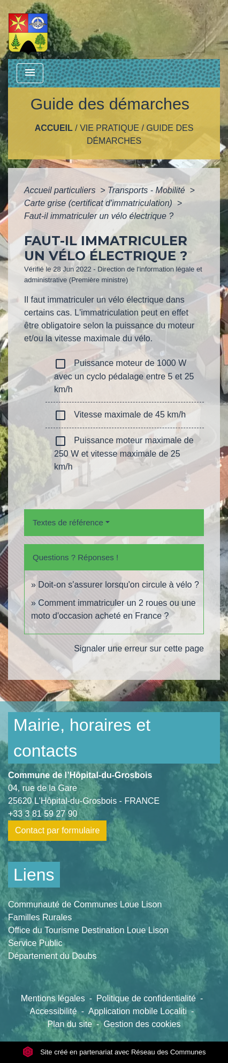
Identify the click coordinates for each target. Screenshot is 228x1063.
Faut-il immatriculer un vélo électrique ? (98, 216)
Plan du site (69, 1024)
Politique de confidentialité (146, 998)
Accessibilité (53, 1011)
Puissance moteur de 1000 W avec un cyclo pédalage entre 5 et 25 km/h (124, 375)
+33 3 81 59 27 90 (42, 813)
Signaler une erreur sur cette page (139, 648)
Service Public (35, 943)
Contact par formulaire (57, 830)
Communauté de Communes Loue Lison (85, 904)
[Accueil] (28, 29)
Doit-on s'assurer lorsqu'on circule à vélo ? (118, 584)
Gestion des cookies (141, 1024)
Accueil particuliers (61, 190)
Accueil (54, 128)
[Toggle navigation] (30, 73)
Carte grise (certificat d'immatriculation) (99, 203)
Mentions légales (53, 998)
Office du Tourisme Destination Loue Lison (88, 930)
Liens (34, 874)
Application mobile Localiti (137, 1011)
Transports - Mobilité (147, 190)
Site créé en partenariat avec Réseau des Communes (114, 1052)
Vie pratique (109, 128)
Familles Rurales (40, 917)
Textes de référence (68, 522)
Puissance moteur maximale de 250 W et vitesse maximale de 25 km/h (124, 453)
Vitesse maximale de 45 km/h (120, 415)
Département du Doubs (52, 956)
